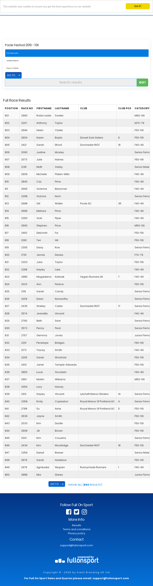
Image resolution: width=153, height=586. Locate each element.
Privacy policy (76, 533)
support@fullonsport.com (76, 545)
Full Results (12, 53)
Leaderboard (12, 60)
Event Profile (12, 68)
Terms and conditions (77, 529)
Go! (142, 82)
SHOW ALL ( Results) (85, 485)
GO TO (11, 75)
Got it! (137, 6)
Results (76, 525)
